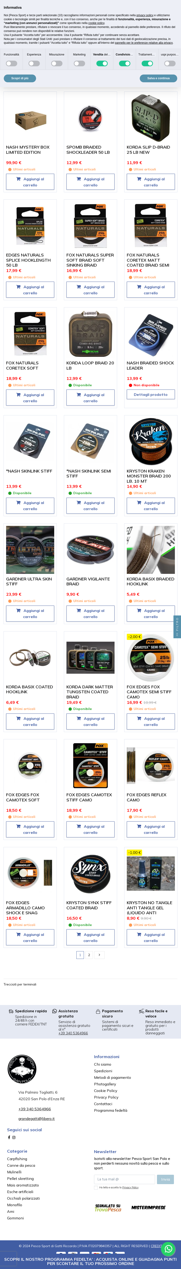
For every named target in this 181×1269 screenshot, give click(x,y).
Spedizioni (103, 1070)
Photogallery (105, 1084)
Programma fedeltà (110, 1110)
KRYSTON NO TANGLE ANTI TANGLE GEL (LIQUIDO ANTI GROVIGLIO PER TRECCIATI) (149, 913)
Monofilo (14, 1204)
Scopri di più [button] (20, 78)
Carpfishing (17, 1158)
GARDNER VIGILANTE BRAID (88, 581)
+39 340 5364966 (73, 1033)
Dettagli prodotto (151, 394)
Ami (10, 1211)
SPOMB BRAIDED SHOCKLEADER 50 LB (88, 149)
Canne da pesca (21, 1165)
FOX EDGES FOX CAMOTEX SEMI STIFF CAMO (149, 692)
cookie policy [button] (96, 23)
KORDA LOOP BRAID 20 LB (90, 365)
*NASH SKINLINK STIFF (29, 471)
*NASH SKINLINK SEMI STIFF (88, 473)
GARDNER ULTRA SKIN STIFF (29, 581)
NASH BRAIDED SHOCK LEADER (150, 365)
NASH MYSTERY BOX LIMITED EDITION (27, 149)
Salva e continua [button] (158, 78)
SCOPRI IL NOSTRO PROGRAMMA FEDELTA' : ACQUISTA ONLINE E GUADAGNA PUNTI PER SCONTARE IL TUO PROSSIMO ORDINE (90, 1261)
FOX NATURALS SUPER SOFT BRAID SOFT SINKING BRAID (90, 260)
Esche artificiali (20, 1191)
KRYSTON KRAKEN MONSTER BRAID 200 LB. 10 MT (149, 476)
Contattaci (103, 1103)
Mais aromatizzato (23, 1185)
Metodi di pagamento (112, 1077)
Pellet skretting (20, 1178)
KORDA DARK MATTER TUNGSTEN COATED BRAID (89, 692)
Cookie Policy (105, 1090)
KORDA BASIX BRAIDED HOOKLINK (150, 581)
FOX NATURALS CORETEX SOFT (22, 365)
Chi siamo (102, 1064)
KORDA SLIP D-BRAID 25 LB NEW (148, 149)
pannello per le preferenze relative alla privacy (144, 42)
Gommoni (15, 1218)
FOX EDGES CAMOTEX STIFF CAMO (89, 797)
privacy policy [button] (144, 15)
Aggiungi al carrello (33, 182)
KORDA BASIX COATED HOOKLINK (29, 689)
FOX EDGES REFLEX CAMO (146, 797)
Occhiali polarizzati (23, 1198)
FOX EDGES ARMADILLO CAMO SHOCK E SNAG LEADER (25, 910)
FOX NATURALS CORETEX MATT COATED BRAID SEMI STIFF (148, 262)
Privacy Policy (106, 1097)
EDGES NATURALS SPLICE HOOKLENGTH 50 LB (28, 260)
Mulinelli (14, 1172)
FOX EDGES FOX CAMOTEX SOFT (23, 797)
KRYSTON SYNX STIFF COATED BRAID (89, 905)
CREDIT (156, 1246)
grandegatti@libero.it (36, 1118)
